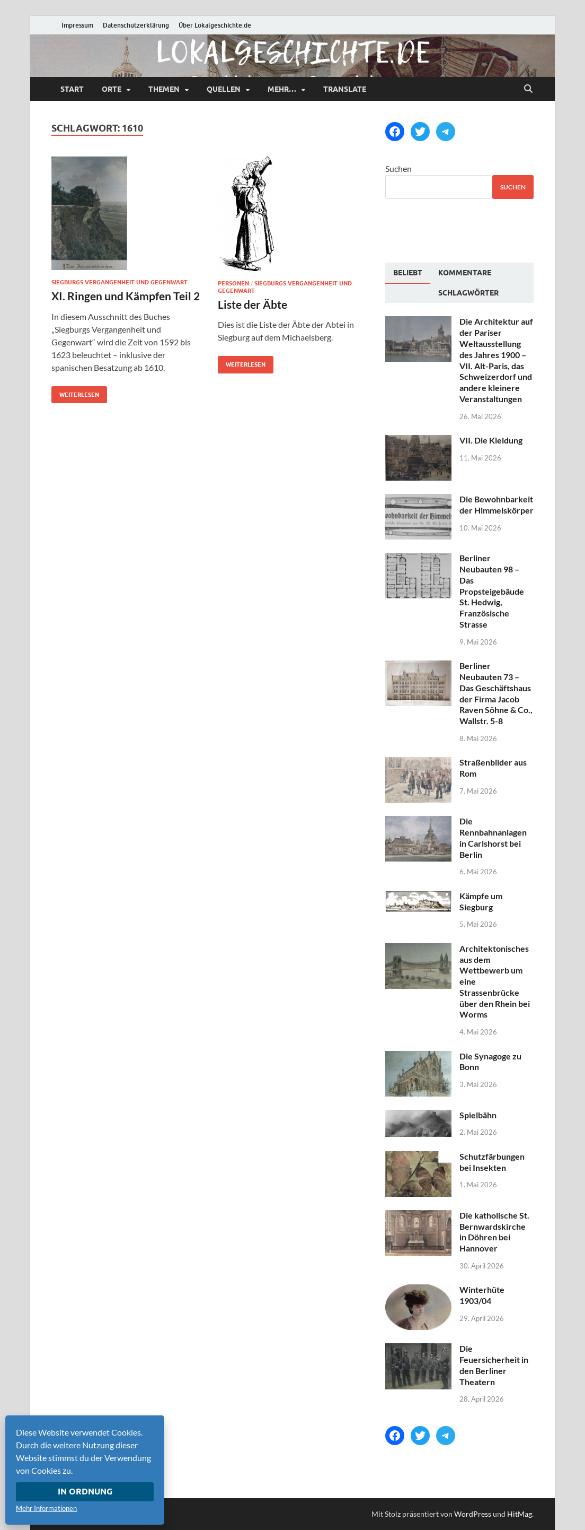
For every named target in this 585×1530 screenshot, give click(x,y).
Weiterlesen (75, 392)
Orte (111, 89)
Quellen (224, 89)
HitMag (519, 1513)
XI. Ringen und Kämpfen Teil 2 (125, 295)
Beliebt (407, 272)
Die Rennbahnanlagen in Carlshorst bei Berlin (493, 837)
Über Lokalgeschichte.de (215, 25)
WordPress (472, 1513)
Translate (344, 89)
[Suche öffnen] (528, 89)
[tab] (407, 273)
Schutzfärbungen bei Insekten (492, 1161)
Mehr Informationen (46, 1508)
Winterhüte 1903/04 (481, 1295)
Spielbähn (478, 1115)
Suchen (398, 168)
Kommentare (464, 272)
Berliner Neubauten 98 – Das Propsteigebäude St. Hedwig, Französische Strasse (491, 591)
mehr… (282, 89)
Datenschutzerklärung (136, 25)
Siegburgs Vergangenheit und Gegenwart (119, 282)
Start (72, 89)
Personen (233, 283)
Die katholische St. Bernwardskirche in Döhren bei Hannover (494, 1231)
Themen (164, 89)
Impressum (77, 25)
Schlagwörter (468, 293)
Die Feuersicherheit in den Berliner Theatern (493, 1364)
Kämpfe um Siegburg (480, 901)
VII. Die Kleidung (490, 440)
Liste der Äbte (252, 304)
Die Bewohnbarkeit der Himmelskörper (496, 504)
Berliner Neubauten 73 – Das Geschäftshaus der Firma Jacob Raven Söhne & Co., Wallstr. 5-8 (496, 693)
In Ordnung (85, 1491)
